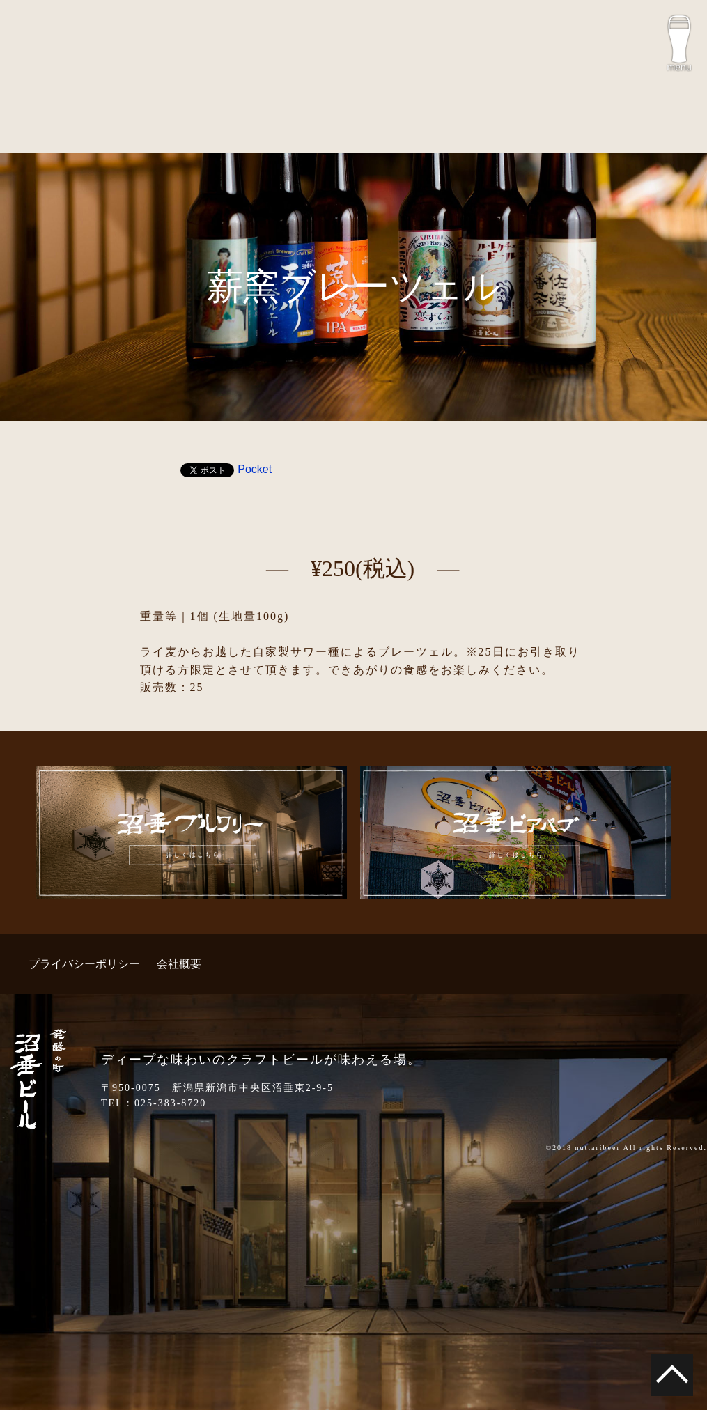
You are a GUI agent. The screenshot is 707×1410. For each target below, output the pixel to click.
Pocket (255, 469)
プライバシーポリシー (84, 964)
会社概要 (179, 964)
